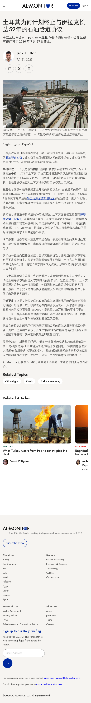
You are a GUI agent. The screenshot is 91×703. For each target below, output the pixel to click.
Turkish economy (50, 381)
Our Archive (52, 577)
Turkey (6, 559)
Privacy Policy (10, 615)
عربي (17, 144)
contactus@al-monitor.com (49, 684)
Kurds (29, 381)
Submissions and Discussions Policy (20, 624)
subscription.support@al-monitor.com (62, 678)
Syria (5, 599)
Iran (5, 568)
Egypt (5, 586)
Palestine (7, 581)
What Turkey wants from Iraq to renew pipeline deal (35, 452)
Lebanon (7, 595)
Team (49, 620)
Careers (50, 624)
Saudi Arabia (9, 564)
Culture (50, 573)
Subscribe (73, 5)
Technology (52, 568)
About (49, 611)
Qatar (6, 590)
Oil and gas (11, 381)
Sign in (85, 5)
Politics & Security (55, 559)
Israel (5, 577)
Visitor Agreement (12, 611)
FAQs (5, 620)
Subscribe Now (15, 543)
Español (27, 144)
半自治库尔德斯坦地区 (41, 198)
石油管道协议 (14, 157)
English (7, 144)
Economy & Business (56, 564)
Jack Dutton (27, 53)
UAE (5, 573)
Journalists (51, 615)
